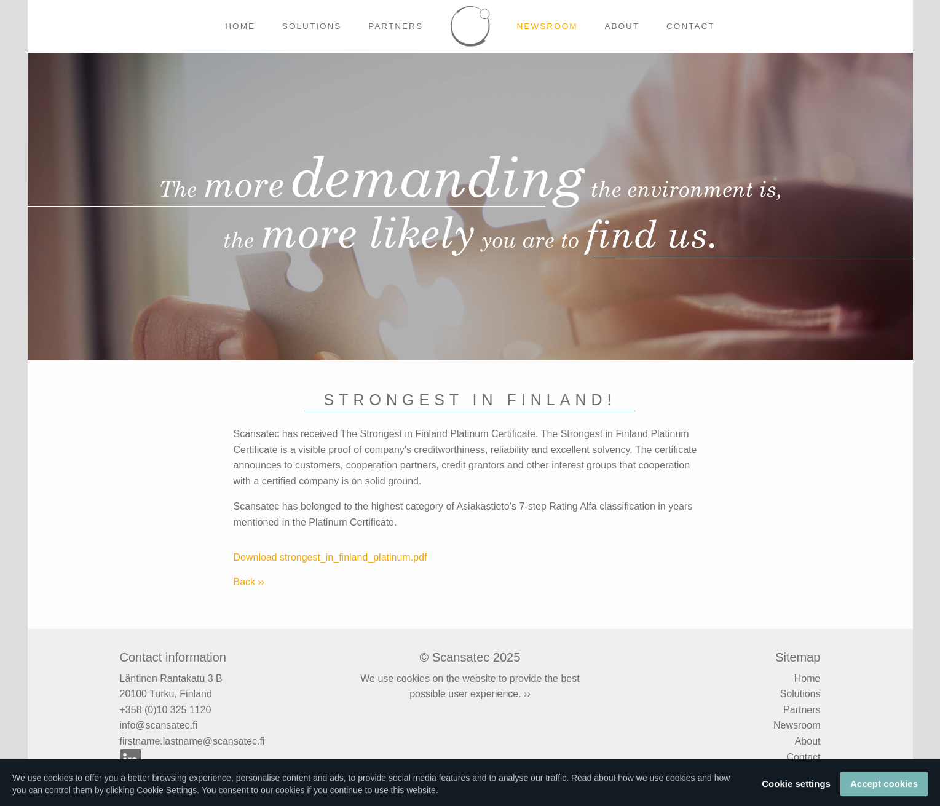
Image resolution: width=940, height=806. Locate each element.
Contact (690, 26)
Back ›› (249, 582)
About (621, 26)
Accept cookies (884, 789)
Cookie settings (796, 789)
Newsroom (547, 26)
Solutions (312, 26)
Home (240, 26)
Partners (395, 26)
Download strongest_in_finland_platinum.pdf (330, 557)
